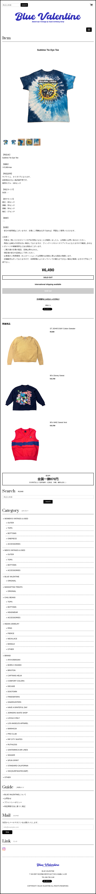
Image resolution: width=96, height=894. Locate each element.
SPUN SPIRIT (13, 760)
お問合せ (7, 798)
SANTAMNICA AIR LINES (18, 750)
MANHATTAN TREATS (14, 587)
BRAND (8, 656)
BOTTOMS (12, 533)
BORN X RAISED (15, 665)
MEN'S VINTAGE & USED (15, 550)
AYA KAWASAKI (14, 660)
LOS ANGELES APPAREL (18, 723)
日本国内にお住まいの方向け (48, 299)
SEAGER (11, 755)
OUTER (11, 523)
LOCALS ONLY (14, 718)
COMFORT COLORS (16, 681)
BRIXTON (11, 670)
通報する (48, 305)
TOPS (10, 528)
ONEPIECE (12, 539)
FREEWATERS (14, 697)
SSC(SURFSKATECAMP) (18, 771)
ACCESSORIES (14, 544)
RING (10, 628)
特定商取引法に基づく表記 (14, 806)
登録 (7, 832)
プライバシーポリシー (13, 802)
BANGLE (11, 644)
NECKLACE (12, 639)
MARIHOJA (12, 729)
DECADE (11, 686)
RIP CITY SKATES (15, 739)
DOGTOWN (12, 692)
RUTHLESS (12, 745)
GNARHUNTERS (14, 702)
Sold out (48, 291)
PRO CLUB (12, 734)
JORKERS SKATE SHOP (18, 713)
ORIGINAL (12, 581)
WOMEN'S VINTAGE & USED (16, 519)
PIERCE (11, 633)
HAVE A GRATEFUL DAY (17, 707)
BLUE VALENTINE (12, 577)
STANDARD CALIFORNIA (18, 766)
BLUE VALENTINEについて (15, 795)
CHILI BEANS (10, 597)
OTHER (11, 649)
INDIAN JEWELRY (12, 624)
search (24, 5)
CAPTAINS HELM (15, 676)
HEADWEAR (13, 612)
